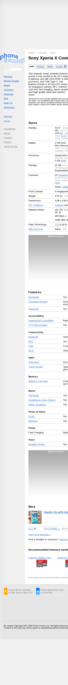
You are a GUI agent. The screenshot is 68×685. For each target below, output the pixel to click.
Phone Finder (11, 81)
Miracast (32, 421)
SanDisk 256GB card (39, 557)
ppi (61, 133)
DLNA (31, 416)
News (7, 85)
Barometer (33, 297)
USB (30, 346)
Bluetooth (33, 337)
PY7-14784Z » (52, 528)
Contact (8, 137)
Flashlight (33, 309)
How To (8, 103)
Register (8, 116)
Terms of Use (10, 146)
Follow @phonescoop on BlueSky (52, 591)
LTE (57, 224)
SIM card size (35, 229)
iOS (6, 98)
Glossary (9, 107)
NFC (30, 341)
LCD (63, 135)
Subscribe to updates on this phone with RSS (20, 591)
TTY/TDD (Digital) (38, 325)
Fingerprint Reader (38, 301)
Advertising (9, 129)
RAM (63, 160)
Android (8, 94)
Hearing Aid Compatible (41, 320)
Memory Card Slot (38, 381)
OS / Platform (35, 205)
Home (31, 52)
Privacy (8, 142)
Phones (8, 76)
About (7, 133)
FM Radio (33, 395)
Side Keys (33, 362)
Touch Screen (35, 366)
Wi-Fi (31, 350)
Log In (7, 121)
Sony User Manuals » (39, 534)
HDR (57, 183)
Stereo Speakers (37, 404)
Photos (40, 66)
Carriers (9, 89)
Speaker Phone (36, 444)
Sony (52, 52)
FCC (30, 528)
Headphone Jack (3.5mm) (42, 400)
